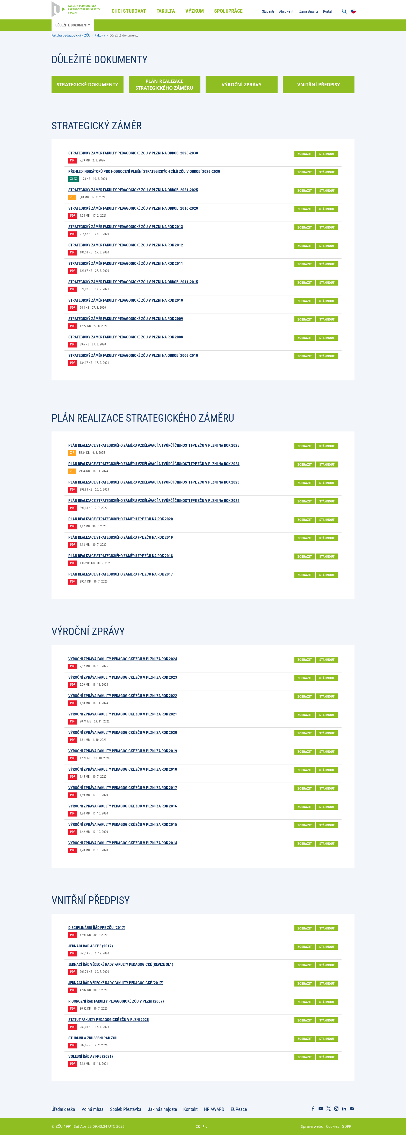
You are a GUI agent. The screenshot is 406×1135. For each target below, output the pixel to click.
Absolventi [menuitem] (286, 11)
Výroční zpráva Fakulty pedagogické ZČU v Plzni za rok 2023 (122, 677)
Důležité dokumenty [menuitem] (72, 25)
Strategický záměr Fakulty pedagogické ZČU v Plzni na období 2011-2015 (133, 282)
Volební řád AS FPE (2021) (90, 1056)
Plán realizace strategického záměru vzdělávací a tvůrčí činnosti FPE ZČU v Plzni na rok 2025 (154, 445)
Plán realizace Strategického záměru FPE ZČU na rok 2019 (120, 537)
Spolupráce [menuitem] (228, 11)
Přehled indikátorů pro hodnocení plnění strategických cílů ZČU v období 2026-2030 (144, 171)
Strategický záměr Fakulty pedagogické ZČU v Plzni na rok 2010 (125, 300)
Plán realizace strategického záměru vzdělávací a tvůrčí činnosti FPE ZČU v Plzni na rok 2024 (154, 464)
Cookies (332, 1126)
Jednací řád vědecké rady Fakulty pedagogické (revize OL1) (120, 964)
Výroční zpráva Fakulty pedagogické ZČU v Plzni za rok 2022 (122, 695)
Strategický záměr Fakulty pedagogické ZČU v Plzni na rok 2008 (125, 337)
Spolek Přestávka (125, 1109)
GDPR (346, 1126)
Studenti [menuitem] (268, 11)
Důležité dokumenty (124, 35)
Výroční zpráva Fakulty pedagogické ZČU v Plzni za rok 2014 (122, 843)
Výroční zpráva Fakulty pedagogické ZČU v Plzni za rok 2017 (122, 787)
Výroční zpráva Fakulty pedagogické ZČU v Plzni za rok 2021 (122, 714)
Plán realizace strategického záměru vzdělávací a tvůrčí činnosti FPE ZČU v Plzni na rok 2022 (154, 500)
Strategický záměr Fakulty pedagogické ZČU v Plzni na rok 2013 (125, 226)
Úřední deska (63, 1109)
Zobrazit (305, 154)
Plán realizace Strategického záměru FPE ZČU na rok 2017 (120, 574)
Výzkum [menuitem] (194, 11)
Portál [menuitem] (327, 11)
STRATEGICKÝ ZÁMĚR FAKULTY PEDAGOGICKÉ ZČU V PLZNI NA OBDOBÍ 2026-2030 (133, 153)
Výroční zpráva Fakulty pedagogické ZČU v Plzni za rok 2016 (122, 806)
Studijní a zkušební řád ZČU (93, 1038)
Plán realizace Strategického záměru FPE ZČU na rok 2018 (120, 556)
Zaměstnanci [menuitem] (308, 11)
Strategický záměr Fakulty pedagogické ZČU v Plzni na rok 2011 (125, 263)
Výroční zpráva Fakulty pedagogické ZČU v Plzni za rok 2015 (122, 824)
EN (204, 1126)
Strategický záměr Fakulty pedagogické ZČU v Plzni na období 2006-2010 (133, 355)
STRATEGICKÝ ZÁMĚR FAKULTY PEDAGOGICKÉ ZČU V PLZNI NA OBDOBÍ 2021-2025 (133, 190)
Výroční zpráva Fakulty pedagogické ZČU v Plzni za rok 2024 (122, 659)
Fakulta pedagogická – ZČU (71, 35)
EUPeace (239, 1109)
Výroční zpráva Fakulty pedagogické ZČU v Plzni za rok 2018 (122, 769)
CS (197, 1126)
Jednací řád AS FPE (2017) (90, 946)
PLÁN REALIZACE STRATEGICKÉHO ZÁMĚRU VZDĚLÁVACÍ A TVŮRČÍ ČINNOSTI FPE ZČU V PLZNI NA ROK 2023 (154, 482)
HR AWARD (214, 1109)
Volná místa (93, 1109)
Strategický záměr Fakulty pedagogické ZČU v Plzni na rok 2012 (125, 245)
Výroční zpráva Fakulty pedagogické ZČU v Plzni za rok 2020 (122, 732)
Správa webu (312, 1126)
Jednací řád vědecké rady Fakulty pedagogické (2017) (115, 983)
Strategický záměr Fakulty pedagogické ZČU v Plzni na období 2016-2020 (133, 208)
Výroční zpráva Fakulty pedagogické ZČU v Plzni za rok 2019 (122, 751)
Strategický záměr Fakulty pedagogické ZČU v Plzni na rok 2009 (125, 318)
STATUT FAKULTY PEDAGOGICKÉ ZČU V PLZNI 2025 (108, 1019)
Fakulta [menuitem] (165, 11)
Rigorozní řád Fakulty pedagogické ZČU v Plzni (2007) (116, 1001)
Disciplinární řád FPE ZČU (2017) (96, 927)
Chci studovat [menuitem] (129, 11)
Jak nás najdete (162, 1109)
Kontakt (190, 1109)
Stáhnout (327, 154)
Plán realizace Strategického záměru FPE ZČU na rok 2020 (120, 519)
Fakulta (100, 35)
